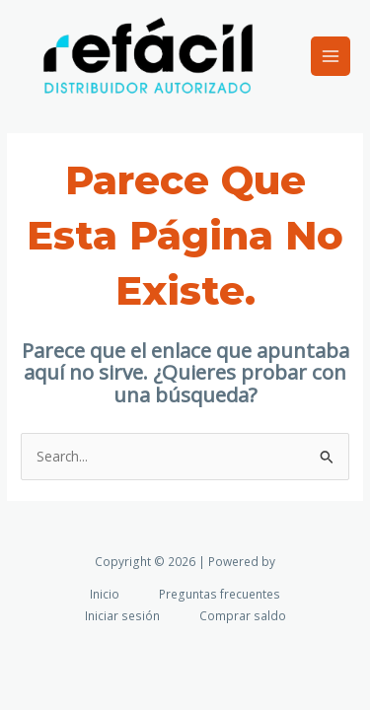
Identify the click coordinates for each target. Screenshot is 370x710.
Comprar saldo (242, 615)
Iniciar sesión (122, 615)
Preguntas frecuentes (219, 594)
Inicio (104, 594)
